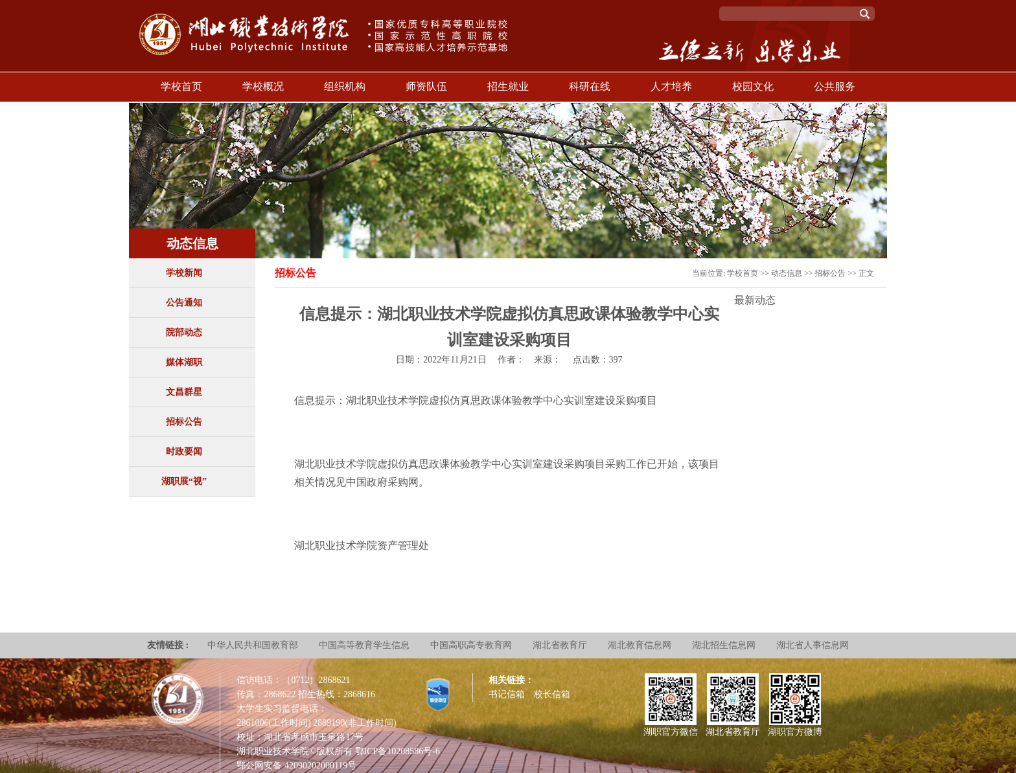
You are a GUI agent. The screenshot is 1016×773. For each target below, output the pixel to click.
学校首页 (181, 86)
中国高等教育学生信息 (364, 645)
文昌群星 (184, 392)
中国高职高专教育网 (471, 645)
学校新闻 (184, 273)
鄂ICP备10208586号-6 (397, 751)
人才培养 (671, 86)
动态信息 (786, 273)
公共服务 (834, 86)
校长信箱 (552, 694)
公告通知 (184, 303)
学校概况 (263, 86)
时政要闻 (184, 451)
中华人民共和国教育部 (252, 645)
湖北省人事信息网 (812, 645)
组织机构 (344, 86)
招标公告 (184, 422)
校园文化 (753, 86)
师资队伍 (426, 86)
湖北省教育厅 (560, 645)
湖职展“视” (184, 481)
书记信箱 (507, 694)
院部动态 (184, 332)
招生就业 (508, 86)
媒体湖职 (184, 362)
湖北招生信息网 (724, 645)
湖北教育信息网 (639, 645)
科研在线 (589, 86)
